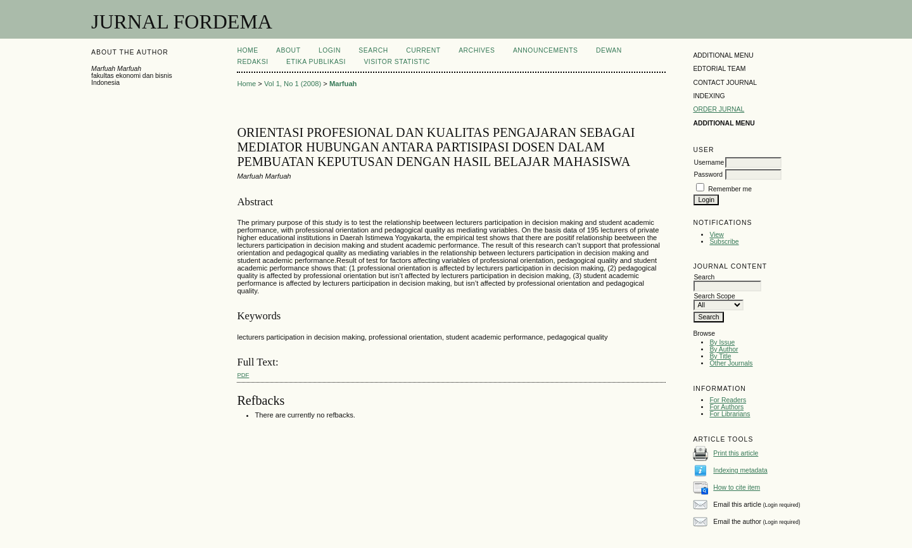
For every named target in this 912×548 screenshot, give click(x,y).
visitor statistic (397, 61)
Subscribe (723, 241)
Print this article (735, 453)
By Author (723, 349)
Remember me (730, 189)
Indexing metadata (740, 470)
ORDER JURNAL (718, 109)
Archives (477, 50)
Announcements (545, 50)
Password (708, 174)
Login (330, 50)
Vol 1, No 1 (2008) (292, 83)
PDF (243, 374)
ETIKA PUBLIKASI (316, 61)
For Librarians (729, 414)
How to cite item (736, 487)
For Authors (726, 407)
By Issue (722, 342)
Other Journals (730, 363)
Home (247, 50)
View (716, 234)
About (288, 50)
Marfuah (343, 83)
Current (423, 50)
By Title (720, 356)
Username (709, 162)
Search (373, 50)
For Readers (727, 400)
